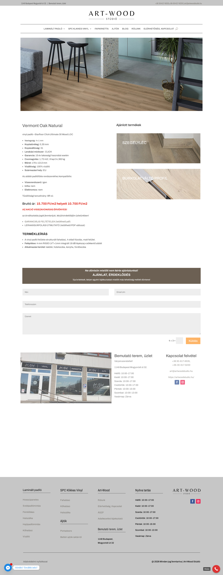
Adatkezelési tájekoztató (110, 518)
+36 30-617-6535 (162, 3)
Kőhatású (28, 530)
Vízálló (26, 536)
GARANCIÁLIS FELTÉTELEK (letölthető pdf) (48, 221)
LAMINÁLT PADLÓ (53, 29)
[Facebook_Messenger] (8, 567)
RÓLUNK (136, 29)
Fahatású (65, 500)
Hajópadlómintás (31, 524)
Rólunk (101, 500)
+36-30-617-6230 (176, 3)
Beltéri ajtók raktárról (71, 537)
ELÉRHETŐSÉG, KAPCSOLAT (159, 29)
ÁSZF (101, 512)
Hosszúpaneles (31, 499)
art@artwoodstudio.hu (193, 3)
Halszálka (28, 518)
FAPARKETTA (102, 29)
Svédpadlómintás (32, 506)
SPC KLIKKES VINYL (78, 29)
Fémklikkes (28, 512)
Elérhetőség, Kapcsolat (110, 506)
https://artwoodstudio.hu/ (181, 377)
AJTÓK (115, 29)
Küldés (193, 340)
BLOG (125, 29)
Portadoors (66, 531)
